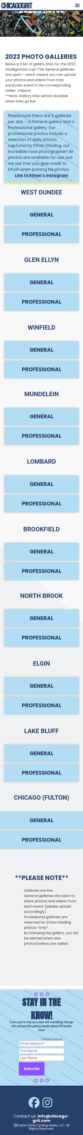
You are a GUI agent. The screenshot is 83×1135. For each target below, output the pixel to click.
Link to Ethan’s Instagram (41, 175)
